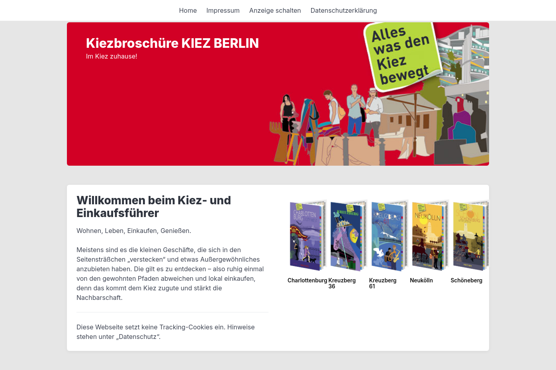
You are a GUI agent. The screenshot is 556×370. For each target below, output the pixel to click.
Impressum (223, 10)
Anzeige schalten (275, 10)
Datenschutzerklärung (344, 10)
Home (188, 10)
